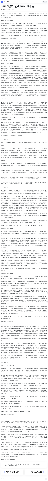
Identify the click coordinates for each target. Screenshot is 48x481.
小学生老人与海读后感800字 (35, 472)
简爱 (11, 9)
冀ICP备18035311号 (4, 478)
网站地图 (10, 478)
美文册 (23, 478)
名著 (14, 9)
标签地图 (13, 478)
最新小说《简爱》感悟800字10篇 (12, 472)
